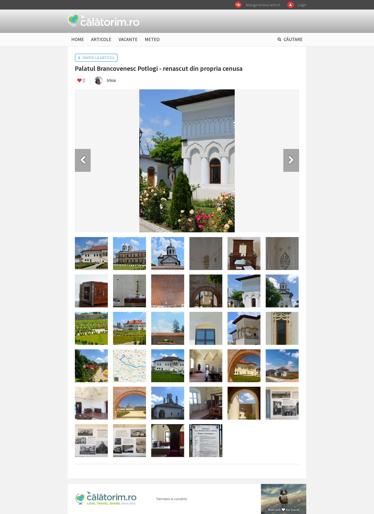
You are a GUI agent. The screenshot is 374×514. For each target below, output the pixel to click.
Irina (111, 80)
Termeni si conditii (171, 498)
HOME (77, 39)
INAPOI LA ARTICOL (96, 57)
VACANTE (128, 39)
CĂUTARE (293, 39)
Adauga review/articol (263, 4)
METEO (152, 39)
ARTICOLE (101, 39)
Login (302, 4)
